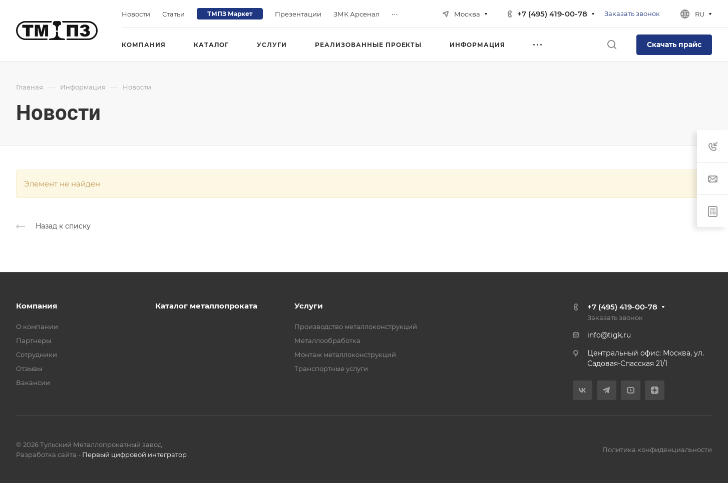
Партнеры (33, 340)
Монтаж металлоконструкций (345, 354)
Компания (36, 305)
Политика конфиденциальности (657, 450)
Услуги (308, 305)
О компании (37, 326)
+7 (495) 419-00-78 (552, 13)
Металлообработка (327, 340)
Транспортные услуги (331, 368)
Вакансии (33, 382)
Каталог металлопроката (206, 305)
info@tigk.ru (609, 335)
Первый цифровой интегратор (134, 454)
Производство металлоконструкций (355, 326)
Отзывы (29, 368)
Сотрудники (36, 354)
